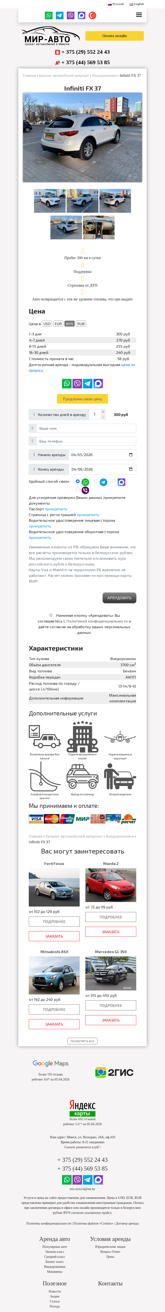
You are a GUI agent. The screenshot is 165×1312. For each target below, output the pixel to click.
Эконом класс (54, 1252)
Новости (55, 1291)
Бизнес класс (54, 1262)
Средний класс (54, 1257)
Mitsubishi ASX (54, 951)
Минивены (55, 1271)
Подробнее (54, 921)
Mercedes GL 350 (111, 951)
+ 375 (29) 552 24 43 (85, 52)
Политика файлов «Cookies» (93, 1223)
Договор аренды (127, 1223)
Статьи (54, 1301)
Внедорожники (54, 1267)
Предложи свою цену (82, 398)
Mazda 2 (111, 863)
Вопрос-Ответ (110, 1252)
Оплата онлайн (114, 36)
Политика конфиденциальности (48, 1223)
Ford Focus (54, 863)
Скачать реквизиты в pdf (82, 1147)
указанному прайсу (98, 1213)
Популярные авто (54, 1247)
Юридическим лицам (110, 1247)
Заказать (54, 936)
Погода (55, 1306)
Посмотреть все (82, 1041)
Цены (110, 1257)
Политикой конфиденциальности (97, 621)
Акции (54, 1296)
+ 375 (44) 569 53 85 (85, 62)
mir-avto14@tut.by (82, 1189)
